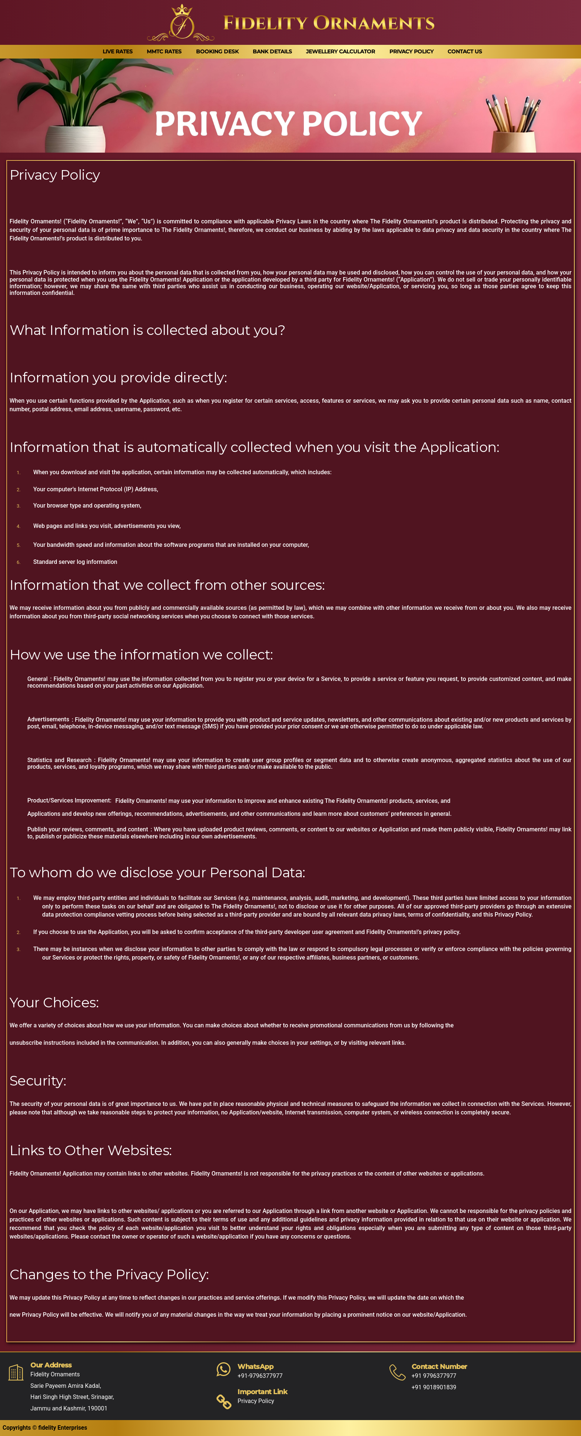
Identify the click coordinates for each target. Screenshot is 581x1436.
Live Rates (118, 51)
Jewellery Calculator (340, 51)
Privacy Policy (411, 51)
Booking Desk (217, 51)
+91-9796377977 (260, 1375)
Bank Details (272, 51)
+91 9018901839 (434, 1387)
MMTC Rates (164, 51)
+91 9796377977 (434, 1375)
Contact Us (465, 51)
